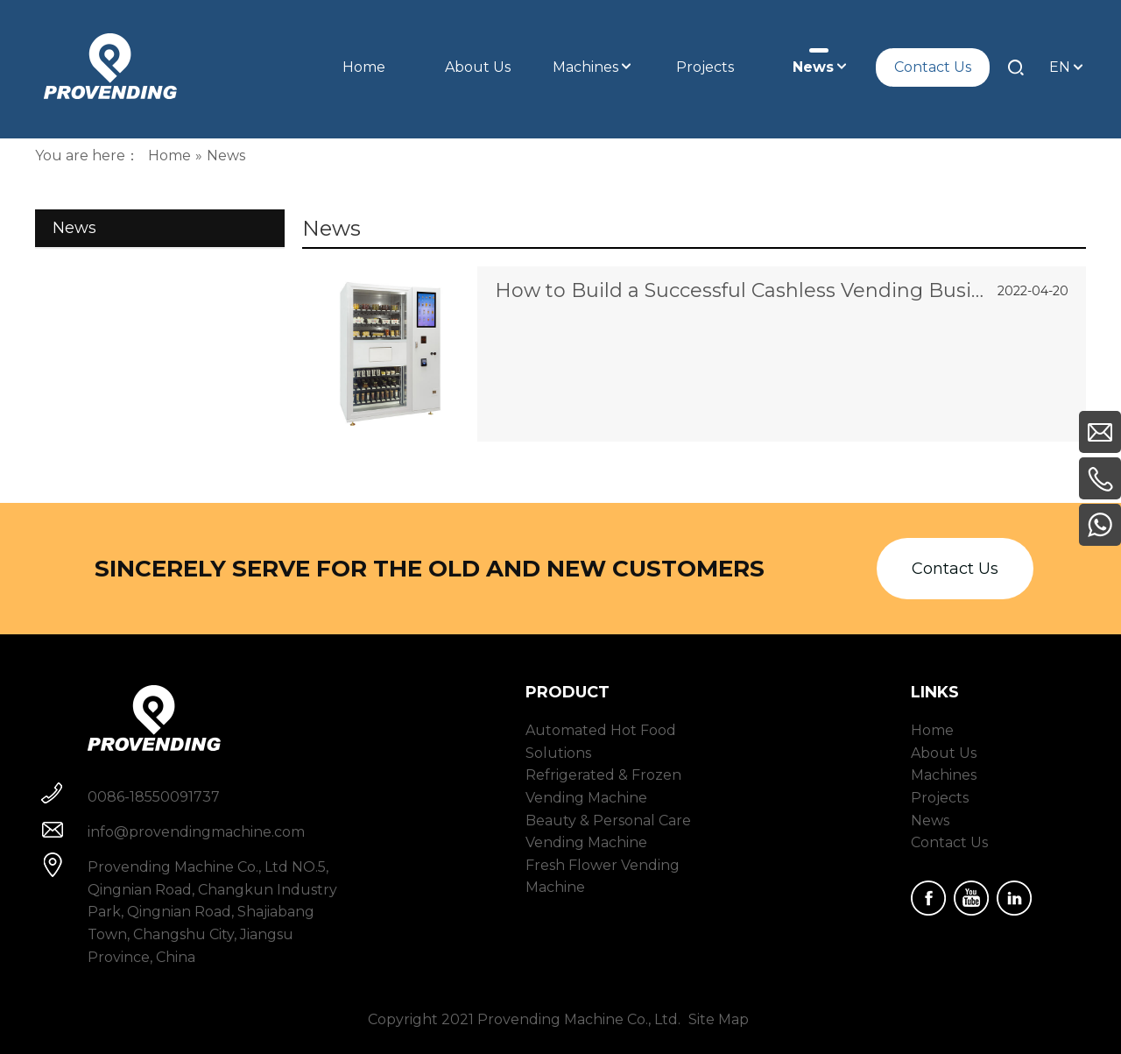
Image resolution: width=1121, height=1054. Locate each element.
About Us (943, 753)
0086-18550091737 (154, 797)
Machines (943, 775)
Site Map (718, 1019)
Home (932, 730)
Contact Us (955, 568)
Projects (940, 797)
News (930, 820)
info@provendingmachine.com (196, 832)
